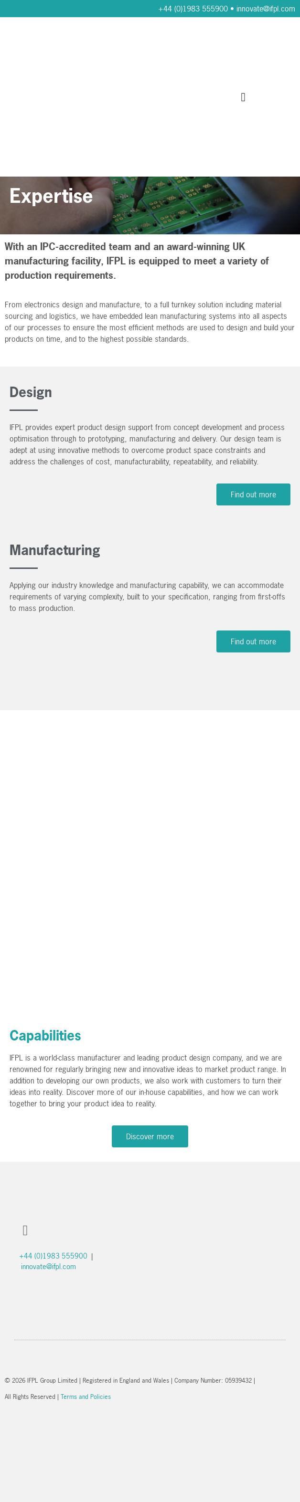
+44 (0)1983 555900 (193, 8)
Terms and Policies (86, 1396)
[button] (243, 97)
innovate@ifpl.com (265, 8)
